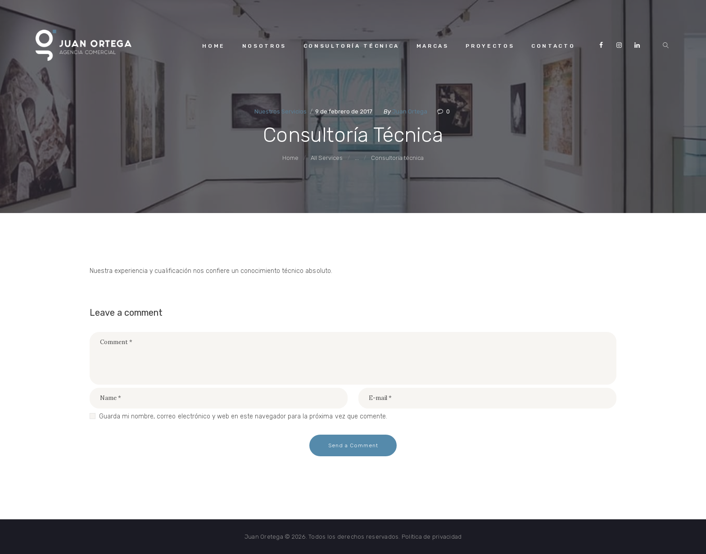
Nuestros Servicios (280, 111)
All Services (327, 157)
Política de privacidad (432, 536)
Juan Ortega (410, 111)
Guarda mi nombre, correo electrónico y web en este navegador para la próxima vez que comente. (243, 416)
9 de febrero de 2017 (343, 111)
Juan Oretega (263, 536)
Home (290, 157)
